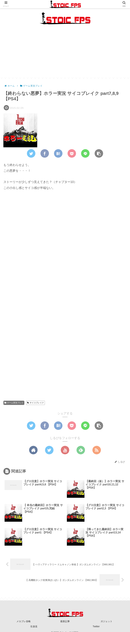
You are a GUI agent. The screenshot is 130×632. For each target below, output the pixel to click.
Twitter (96, 626)
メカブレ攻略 (23, 621)
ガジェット (106, 621)
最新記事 (65, 621)
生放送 (33, 626)
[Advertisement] (65, 53)
